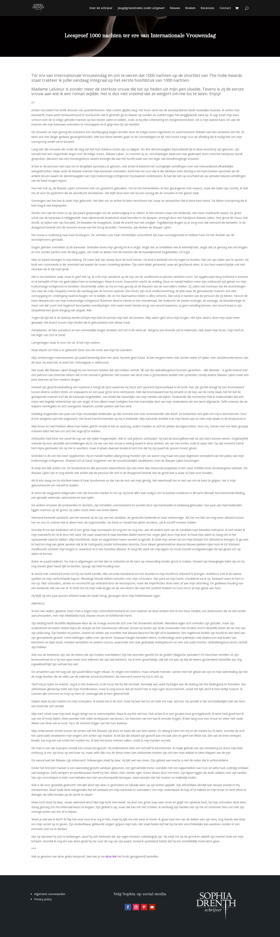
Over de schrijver (100, 8)
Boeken (190, 8)
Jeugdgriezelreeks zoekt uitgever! (141, 8)
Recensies (207, 8)
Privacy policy (43, 899)
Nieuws (175, 8)
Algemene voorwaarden (49, 894)
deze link (111, 856)
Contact (225, 8)
